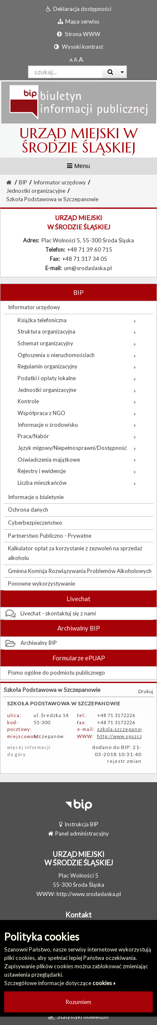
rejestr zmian (124, 761)
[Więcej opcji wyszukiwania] (122, 72)
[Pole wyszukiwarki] (65, 72)
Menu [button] (78, 165)
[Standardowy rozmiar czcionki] (70, 59)
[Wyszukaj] (110, 72)
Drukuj (145, 691)
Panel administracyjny (78, 833)
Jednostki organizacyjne (35, 190)
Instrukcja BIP (78, 824)
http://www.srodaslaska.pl (89, 894)
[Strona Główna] (8, 182)
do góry (16, 754)
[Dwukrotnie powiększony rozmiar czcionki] (81, 59)
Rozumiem (78, 1002)
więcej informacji (29, 747)
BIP (23, 182)
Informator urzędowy (59, 182)
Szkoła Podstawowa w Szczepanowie (52, 199)
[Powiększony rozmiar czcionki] (75, 59)
